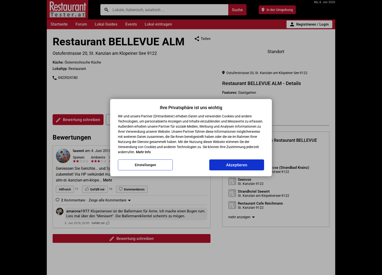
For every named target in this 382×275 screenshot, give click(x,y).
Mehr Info (143, 152)
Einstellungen (145, 165)
